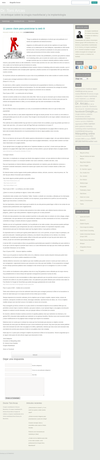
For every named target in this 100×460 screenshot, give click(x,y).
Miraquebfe (83, 186)
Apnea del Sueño (85, 216)
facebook (80, 111)
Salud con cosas (84, 197)
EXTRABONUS (10, 456)
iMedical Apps (84, 183)
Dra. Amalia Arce (84, 172)
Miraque (82, 243)
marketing (89, 126)
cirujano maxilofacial (90, 96)
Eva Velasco (83, 179)
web (95, 141)
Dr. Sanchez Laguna (85, 169)
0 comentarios (29, 32)
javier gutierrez (80, 126)
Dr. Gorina (91, 106)
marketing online (80, 129)
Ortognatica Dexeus (85, 247)
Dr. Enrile (83, 106)
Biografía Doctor (15, 2)
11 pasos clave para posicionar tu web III (24, 28)
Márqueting (89, 131)
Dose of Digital (84, 165)
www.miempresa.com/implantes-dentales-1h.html (16, 151)
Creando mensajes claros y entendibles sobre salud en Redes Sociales (37, 428)
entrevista (94, 109)
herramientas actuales (82, 116)
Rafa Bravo (83, 193)
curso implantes (80, 99)
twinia (85, 141)
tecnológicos (88, 138)
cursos (88, 98)
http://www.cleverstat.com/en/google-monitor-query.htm (18, 284)
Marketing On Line (19, 21)
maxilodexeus (91, 129)
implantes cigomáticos (80, 121)
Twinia (82, 204)
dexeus (86, 101)
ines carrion (89, 123)
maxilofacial (80, 131)
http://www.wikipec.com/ (10, 185)
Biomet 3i (84, 94)
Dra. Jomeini (83, 176)
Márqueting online (85, 133)
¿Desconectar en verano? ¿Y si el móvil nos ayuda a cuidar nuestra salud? (37, 413)
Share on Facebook (8, 349)
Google (89, 111)
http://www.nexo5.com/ (9, 183)
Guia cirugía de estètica (86, 227)
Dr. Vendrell (87, 109)
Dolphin (92, 101)
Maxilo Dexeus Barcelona (87, 240)
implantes (91, 119)
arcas (85, 91)
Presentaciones (85, 136)
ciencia (91, 94)
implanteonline (81, 119)
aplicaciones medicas (83, 89)
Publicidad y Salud (85, 190)
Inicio (4, 2)
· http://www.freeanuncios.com (11, 180)
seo (82, 138)
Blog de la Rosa (84, 153)
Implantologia (6, 21)
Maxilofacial (31, 21)
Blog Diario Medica (85, 162)
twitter (91, 141)
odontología (78, 136)
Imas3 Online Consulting (87, 230)
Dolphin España (84, 223)
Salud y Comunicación (86, 200)
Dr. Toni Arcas (12, 11)
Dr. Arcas (81, 103)
